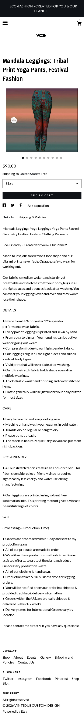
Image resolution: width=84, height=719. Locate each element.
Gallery (46, 657)
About (19, 657)
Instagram (25, 678)
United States (29, 174)
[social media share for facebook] (5, 205)
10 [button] (61, 158)
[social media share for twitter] (13, 205)
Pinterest (62, 678)
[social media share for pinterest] (21, 205)
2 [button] (27, 158)
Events (32, 657)
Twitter (8, 678)
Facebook (44, 678)
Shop (6, 657)
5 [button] (40, 158)
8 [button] (53, 158)
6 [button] (44, 158)
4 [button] (36, 158)
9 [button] (57, 158)
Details (8, 217)
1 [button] (23, 158)
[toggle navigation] (5, 23)
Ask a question (38, 205)
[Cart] (79, 24)
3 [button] (31, 158)
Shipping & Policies (32, 217)
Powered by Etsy (15, 711)
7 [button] (48, 158)
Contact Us (26, 662)
